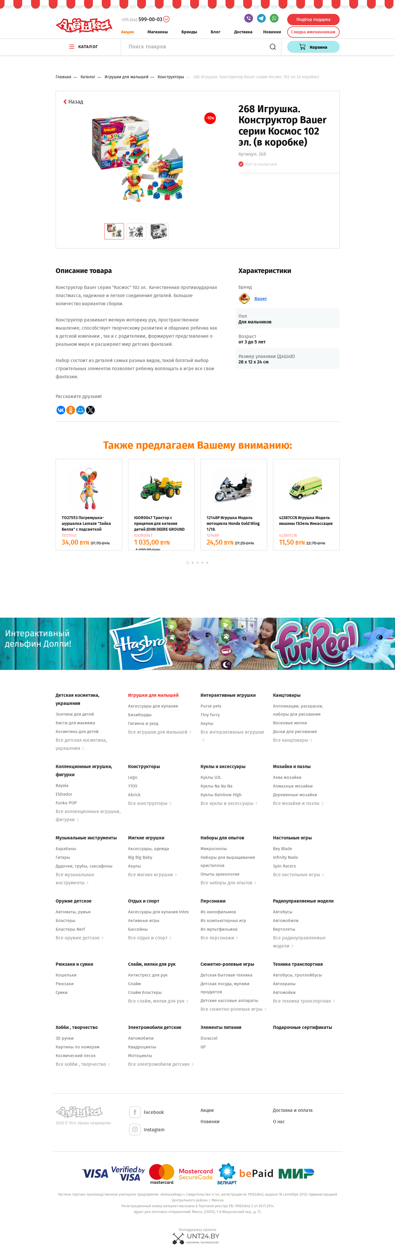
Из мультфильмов (219, 929)
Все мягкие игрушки (152, 874)
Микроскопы (214, 848)
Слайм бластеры (145, 992)
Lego (132, 777)
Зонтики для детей (75, 714)
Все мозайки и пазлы (298, 803)
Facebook (146, 1112)
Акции (127, 31)
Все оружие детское (79, 938)
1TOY (132, 786)
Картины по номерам (77, 1047)
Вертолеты (284, 929)
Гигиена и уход (143, 723)
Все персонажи (219, 938)
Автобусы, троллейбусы (297, 975)
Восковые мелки (290, 722)
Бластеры (65, 920)
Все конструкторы (149, 803)
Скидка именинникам (313, 31)
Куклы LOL (211, 777)
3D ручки (65, 1038)
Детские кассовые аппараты (229, 1000)
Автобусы (282, 911)
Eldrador (64, 794)
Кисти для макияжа (75, 722)
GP (203, 1047)
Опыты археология (220, 874)
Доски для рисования (295, 731)
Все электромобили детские (161, 1064)
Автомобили (285, 920)
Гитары (63, 857)
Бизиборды (140, 714)
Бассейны (138, 929)
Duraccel (209, 1038)
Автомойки (284, 992)
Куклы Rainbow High (221, 794)
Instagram (146, 1130)
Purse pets (211, 706)
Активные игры (143, 920)
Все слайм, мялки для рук (158, 1001)
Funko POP (66, 802)
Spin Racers (284, 866)
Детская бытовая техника (226, 975)
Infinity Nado (285, 857)
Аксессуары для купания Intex (158, 911)
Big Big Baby (140, 857)
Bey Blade (282, 848)
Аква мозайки (287, 777)
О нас (279, 1121)
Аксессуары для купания (153, 706)
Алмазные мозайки (293, 786)
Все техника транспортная (304, 1001)
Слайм (134, 983)
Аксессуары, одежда (148, 848)
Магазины (158, 31)
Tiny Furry (210, 714)
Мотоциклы (140, 1055)
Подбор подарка (313, 19)
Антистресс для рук (148, 975)
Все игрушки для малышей (159, 732)
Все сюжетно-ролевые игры (233, 1009)
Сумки (62, 992)
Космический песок (76, 1055)
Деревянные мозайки (295, 794)
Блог (216, 31)
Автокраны (284, 983)
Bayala (62, 785)
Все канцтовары (292, 740)
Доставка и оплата (293, 1110)
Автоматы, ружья (73, 911)
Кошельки (66, 975)
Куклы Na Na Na (216, 786)
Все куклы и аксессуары (229, 803)
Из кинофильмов (218, 911)
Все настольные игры (298, 874)
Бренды (189, 31)
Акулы (207, 723)
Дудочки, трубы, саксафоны (84, 866)
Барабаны (66, 848)
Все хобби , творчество (83, 1064)
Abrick (134, 794)
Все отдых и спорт (149, 938)
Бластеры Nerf (70, 929)
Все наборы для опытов (228, 882)
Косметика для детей (77, 731)
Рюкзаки (65, 983)
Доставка (243, 31)
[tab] (114, 231)
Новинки (272, 31)
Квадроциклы (142, 1047)
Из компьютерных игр (223, 920)
